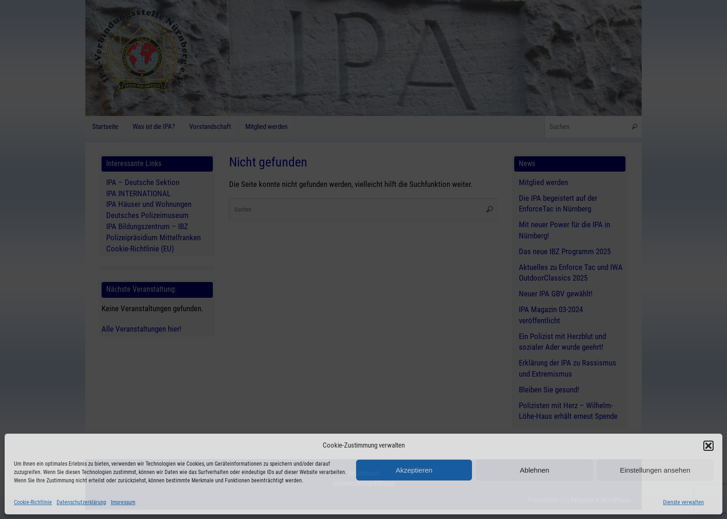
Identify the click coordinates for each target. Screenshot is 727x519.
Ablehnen (534, 470)
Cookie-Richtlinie (33, 502)
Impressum (123, 502)
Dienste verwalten (683, 502)
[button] (708, 445)
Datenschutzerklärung (81, 502)
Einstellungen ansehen (655, 470)
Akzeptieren (413, 470)
